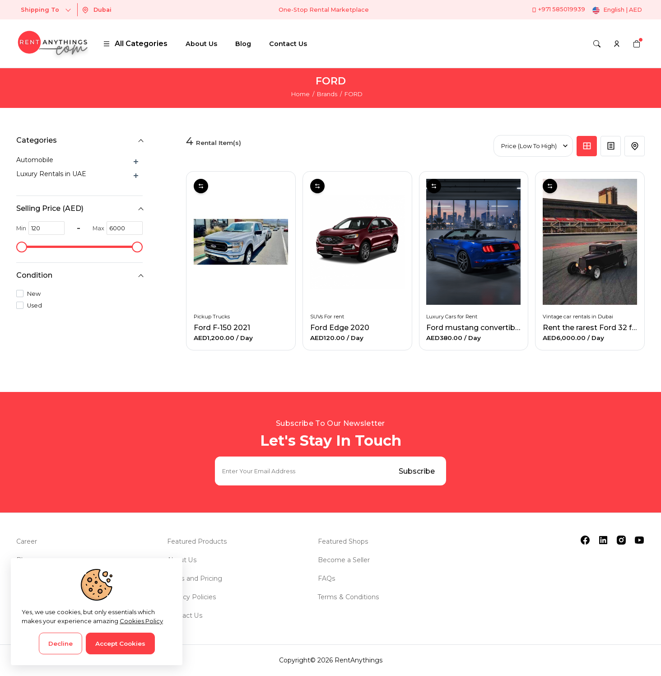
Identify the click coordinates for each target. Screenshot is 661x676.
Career (26, 541)
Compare (201, 186)
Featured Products (197, 541)
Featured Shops (343, 541)
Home (300, 94)
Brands (327, 94)
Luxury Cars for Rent (452, 316)
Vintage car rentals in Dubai (578, 316)
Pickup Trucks (212, 316)
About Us (201, 44)
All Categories (135, 43)
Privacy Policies (191, 597)
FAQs (326, 578)
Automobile (34, 160)
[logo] (52, 43)
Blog (243, 44)
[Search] (597, 44)
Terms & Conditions (348, 597)
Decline (60, 643)
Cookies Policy (141, 621)
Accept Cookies (120, 643)
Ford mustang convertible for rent (489, 327)
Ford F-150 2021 (222, 327)
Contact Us (288, 44)
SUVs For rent (327, 316)
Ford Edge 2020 (339, 327)
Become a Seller (344, 560)
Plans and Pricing (194, 578)
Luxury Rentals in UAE (51, 174)
